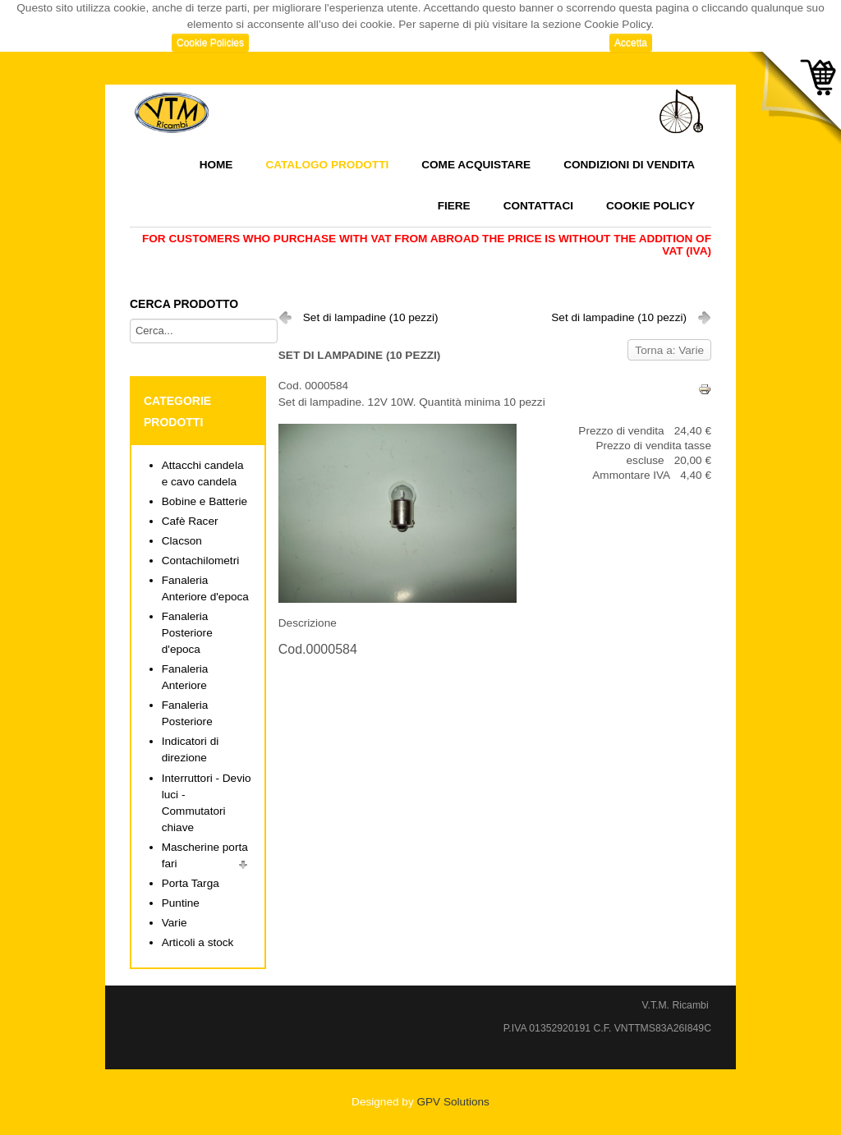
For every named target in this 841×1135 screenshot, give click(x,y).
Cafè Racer (190, 521)
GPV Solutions (452, 1102)
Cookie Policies (210, 42)
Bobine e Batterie (204, 501)
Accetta (630, 42)
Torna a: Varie (669, 350)
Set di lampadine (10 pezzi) (371, 317)
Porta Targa (190, 883)
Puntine (181, 903)
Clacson (182, 541)
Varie (174, 923)
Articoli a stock (198, 942)
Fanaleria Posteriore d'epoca (187, 632)
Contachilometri (200, 560)
